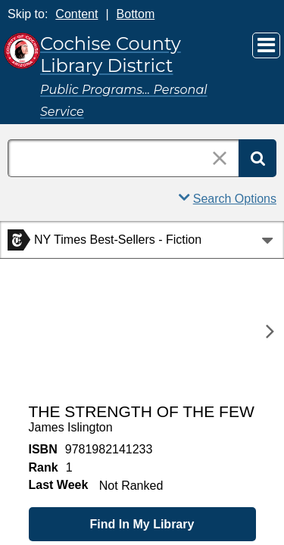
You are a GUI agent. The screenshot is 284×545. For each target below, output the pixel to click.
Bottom (136, 14)
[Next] (270, 331)
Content (76, 14)
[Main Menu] (266, 45)
